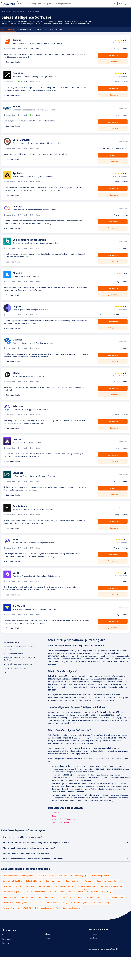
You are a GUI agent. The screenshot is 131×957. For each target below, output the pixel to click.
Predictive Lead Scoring (57, 902)
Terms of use (6, 943)
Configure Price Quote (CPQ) (99, 892)
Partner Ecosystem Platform (68, 908)
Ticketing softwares (43, 908)
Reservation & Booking (12, 881)
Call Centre (62, 875)
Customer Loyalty (78, 875)
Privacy (4, 935)
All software (8, 29)
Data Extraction (45, 886)
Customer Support (53, 881)
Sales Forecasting (101, 902)
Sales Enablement (33, 881)
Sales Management (94, 897)
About (47, 934)
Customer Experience (99, 875)
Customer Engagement (12, 892)
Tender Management (86, 886)
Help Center (93, 938)
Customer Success (10, 897)
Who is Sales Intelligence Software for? (18, 664)
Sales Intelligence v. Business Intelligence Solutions (19, 658)
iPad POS (27, 908)
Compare (114, 61)
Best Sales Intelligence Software (16, 668)
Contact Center (66, 897)
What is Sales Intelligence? (14, 653)
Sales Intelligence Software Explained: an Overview (19, 648)
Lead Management (115, 897)
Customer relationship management (18, 875)
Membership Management (111, 886)
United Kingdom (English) (109, 949)
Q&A (38, 29)
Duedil (54, 816)
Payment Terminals (11, 908)
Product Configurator (36, 892)
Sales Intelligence (75, 892)
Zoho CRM (56, 813)
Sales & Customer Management (15, 11)
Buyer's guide (24, 29)
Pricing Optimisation (64, 886)
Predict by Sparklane (60, 822)
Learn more (113, 55)
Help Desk (30, 886)
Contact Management (46, 897)
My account (93, 934)
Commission (27, 897)
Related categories (53, 29)
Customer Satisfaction (12, 886)
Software (48, 938)
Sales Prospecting (56, 892)
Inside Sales (38, 902)
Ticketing (88, 881)
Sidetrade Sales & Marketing (63, 819)
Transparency (6, 939)
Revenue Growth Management (16, 902)
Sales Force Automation (107, 881)
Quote (79, 897)
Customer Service (73, 881)
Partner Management (80, 902)
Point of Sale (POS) (45, 875)
